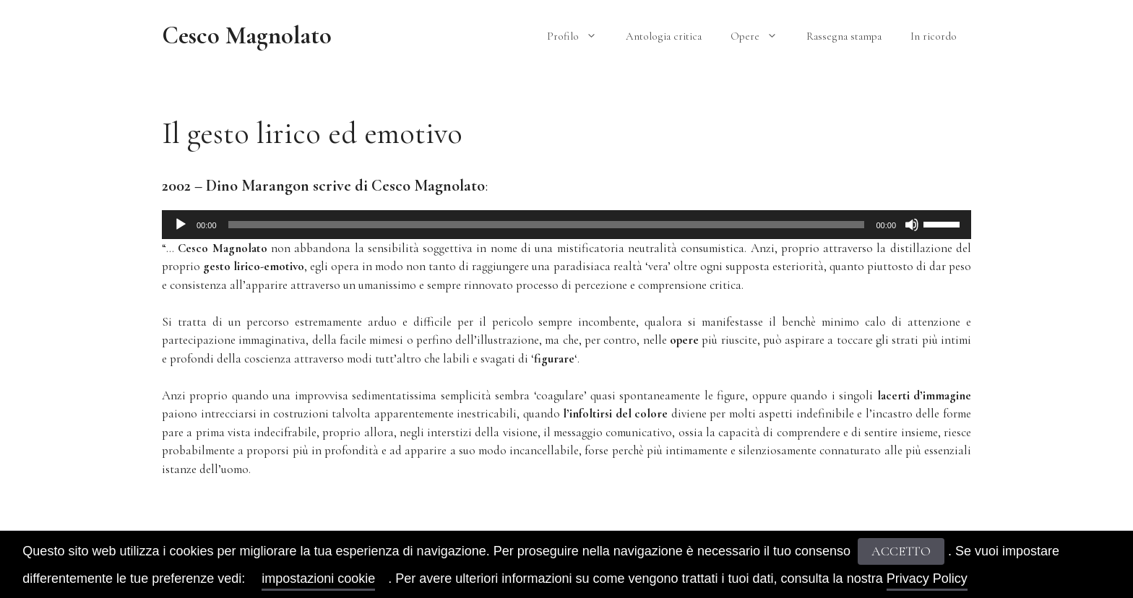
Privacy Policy (927, 578)
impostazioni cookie (318, 578)
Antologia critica (664, 36)
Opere (761, 36)
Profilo (579, 36)
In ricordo (933, 36)
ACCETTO (901, 551)
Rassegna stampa (844, 36)
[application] (566, 224)
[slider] (546, 224)
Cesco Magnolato (247, 36)
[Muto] (912, 224)
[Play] (180, 224)
